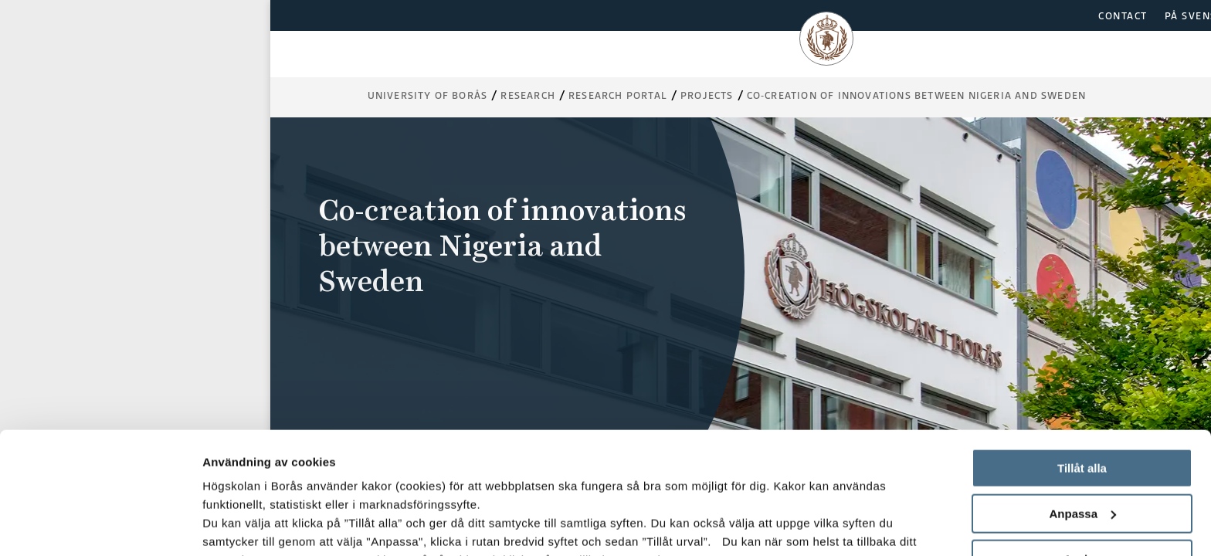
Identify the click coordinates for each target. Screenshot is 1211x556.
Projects (707, 95)
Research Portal (617, 95)
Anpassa (1082, 399)
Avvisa (1082, 444)
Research (527, 95)
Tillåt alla (1082, 354)
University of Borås (428, 95)
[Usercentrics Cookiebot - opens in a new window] (100, 525)
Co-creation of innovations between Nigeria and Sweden (917, 95)
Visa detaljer (236, 525)
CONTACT (1123, 15)
